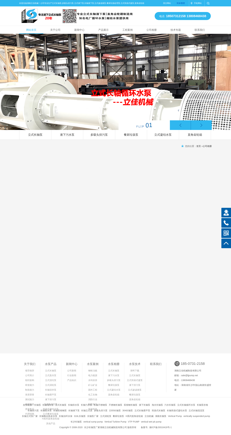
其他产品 (50, 423)
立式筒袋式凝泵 (135, 380)
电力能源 (92, 375)
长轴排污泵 (33, 410)
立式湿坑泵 (50, 380)
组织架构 (29, 380)
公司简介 (29, 375)
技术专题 (176, 30)
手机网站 (198, 3)
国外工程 (92, 390)
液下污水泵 (67, 134)
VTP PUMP (133, 421)
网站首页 (31, 30)
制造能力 (29, 390)
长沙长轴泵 (76, 421)
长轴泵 (37, 405)
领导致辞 (29, 370)
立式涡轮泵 (50, 385)
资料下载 (134, 370)
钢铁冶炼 (92, 370)
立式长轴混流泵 (196, 410)
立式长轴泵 (35, 134)
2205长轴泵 (115, 410)
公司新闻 (71, 370)
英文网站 (167, 3)
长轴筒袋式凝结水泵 (177, 410)
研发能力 (29, 385)
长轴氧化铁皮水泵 (48, 416)
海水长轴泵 (157, 405)
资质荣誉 (29, 394)
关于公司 (55, 30)
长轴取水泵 (46, 410)
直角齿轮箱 (195, 134)
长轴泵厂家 (92, 416)
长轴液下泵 (74, 410)
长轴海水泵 (48, 405)
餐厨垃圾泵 (131, 134)
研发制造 (29, 404)
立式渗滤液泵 (134, 390)
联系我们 (200, 30)
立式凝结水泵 (163, 134)
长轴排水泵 (73, 405)
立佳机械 (149, 416)
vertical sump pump (93, 421)
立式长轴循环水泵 (186, 405)
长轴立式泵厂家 (30, 416)
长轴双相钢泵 (60, 410)
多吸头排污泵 (99, 134)
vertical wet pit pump (151, 421)
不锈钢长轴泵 (115, 405)
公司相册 (151, 30)
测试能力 (29, 399)
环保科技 (92, 409)
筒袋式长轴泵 (158, 410)
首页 (198, 146)
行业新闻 (71, 375)
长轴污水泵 (86, 405)
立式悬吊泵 (50, 375)
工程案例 (127, 30)
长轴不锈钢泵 (100, 405)
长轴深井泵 (50, 390)
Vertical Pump (175, 416)
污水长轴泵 (170, 405)
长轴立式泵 (86, 410)
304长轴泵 (127, 410)
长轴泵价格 (202, 405)
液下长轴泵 (144, 405)
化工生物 (92, 394)
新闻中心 (79, 30)
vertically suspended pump (196, 416)
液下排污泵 (50, 399)
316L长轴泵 (80, 416)
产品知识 (71, 380)
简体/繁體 (181, 3)
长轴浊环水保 (65, 416)
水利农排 (92, 380)
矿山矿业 (92, 385)
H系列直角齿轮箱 (134, 416)
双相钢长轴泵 (130, 405)
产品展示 (103, 30)
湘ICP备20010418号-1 (160, 427)
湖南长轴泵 (160, 416)
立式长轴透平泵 (142, 410)
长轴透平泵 (50, 394)
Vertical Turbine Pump (115, 421)
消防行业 (92, 399)
